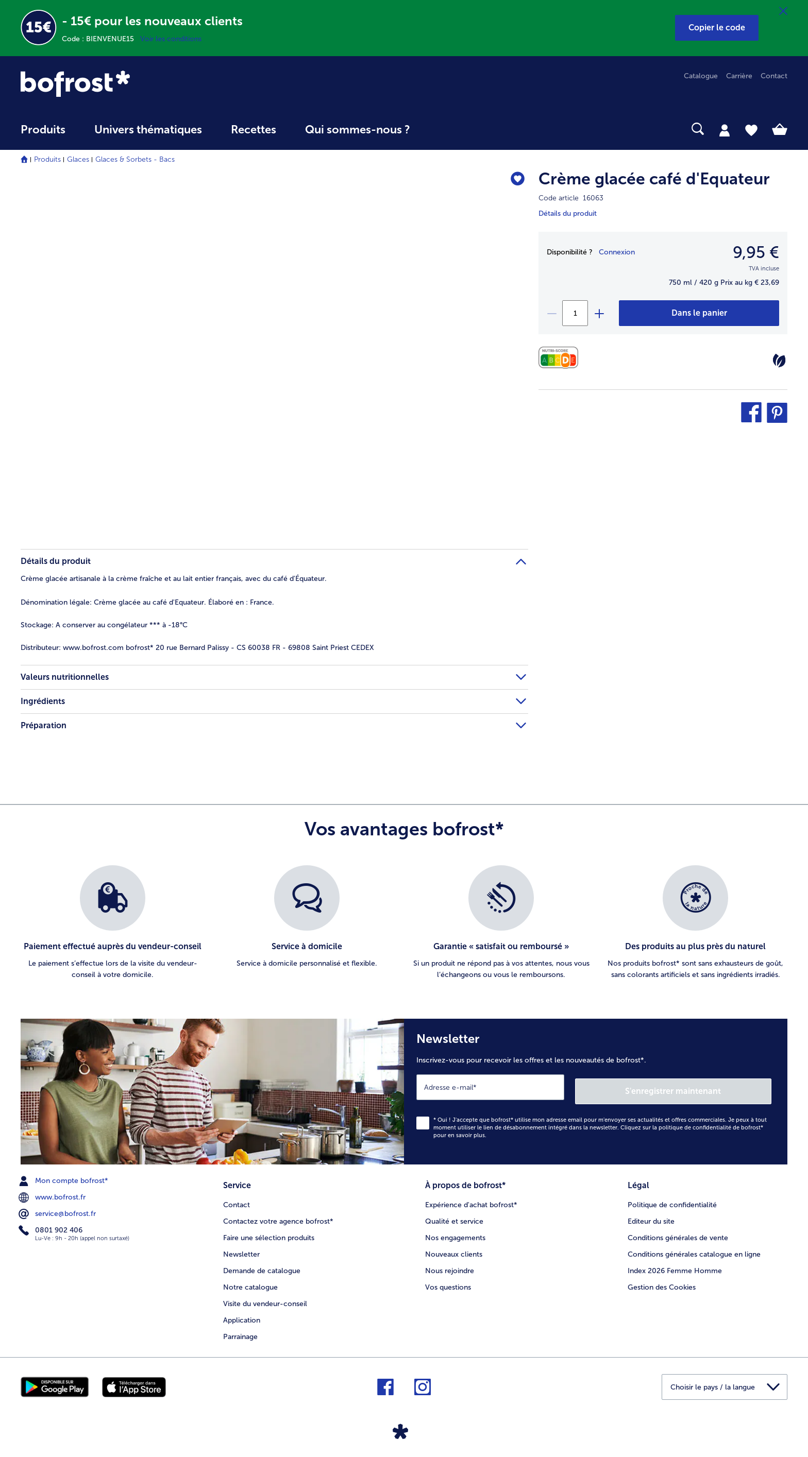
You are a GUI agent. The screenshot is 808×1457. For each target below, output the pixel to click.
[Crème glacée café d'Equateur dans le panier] (699, 313)
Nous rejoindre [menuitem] (449, 1264)
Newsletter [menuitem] (241, 1248)
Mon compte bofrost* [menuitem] (64, 1177)
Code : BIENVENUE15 (101, 39)
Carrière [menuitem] (739, 76)
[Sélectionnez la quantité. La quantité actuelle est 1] (575, 313)
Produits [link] (43, 129)
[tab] (724, 130)
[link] (135, 84)
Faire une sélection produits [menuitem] (268, 1231)
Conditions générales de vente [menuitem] (678, 1231)
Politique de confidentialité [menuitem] (672, 1198)
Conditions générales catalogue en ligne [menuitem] (694, 1248)
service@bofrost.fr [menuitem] (58, 1210)
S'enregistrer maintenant (710, 1087)
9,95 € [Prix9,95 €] (756, 252)
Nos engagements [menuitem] (455, 1231)
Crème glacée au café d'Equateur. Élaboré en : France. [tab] (147, 602)
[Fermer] (783, 11)
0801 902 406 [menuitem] (51, 1226)
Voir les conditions (170, 39)
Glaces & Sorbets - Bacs (135, 159)
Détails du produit (567, 213)
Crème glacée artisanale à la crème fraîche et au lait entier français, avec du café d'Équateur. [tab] (174, 578)
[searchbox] (446, 129)
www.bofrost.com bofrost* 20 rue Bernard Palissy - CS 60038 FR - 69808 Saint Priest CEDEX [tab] (197, 647)
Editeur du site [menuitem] (651, 1215)
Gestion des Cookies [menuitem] (662, 1281)
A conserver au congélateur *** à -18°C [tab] (104, 625)
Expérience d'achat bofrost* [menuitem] (471, 1198)
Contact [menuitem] (774, 76)
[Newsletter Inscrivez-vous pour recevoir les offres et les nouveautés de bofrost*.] (595, 1089)
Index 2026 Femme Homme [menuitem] (675, 1264)
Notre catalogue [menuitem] (250, 1281)
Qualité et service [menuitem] (454, 1215)
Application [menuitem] (241, 1314)
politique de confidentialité (695, 1123)
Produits (47, 159)
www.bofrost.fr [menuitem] (53, 1193)
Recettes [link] (253, 129)
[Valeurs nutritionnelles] (560, 358)
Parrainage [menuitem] (240, 1330)
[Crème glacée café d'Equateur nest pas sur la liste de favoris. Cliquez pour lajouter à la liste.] (515, 180)
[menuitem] (43, 134)
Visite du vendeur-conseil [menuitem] (265, 1297)
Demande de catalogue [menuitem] (261, 1264)
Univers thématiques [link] (148, 129)
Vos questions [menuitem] (448, 1281)
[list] (404, 923)
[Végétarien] (779, 360)
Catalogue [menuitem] (701, 76)
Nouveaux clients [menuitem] (453, 1248)
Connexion (617, 252)
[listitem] (112, 923)
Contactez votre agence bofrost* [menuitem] (278, 1215)
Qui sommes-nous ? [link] (357, 129)
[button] (717, 28)
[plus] (598, 313)
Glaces (78, 159)
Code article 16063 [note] (570, 198)
